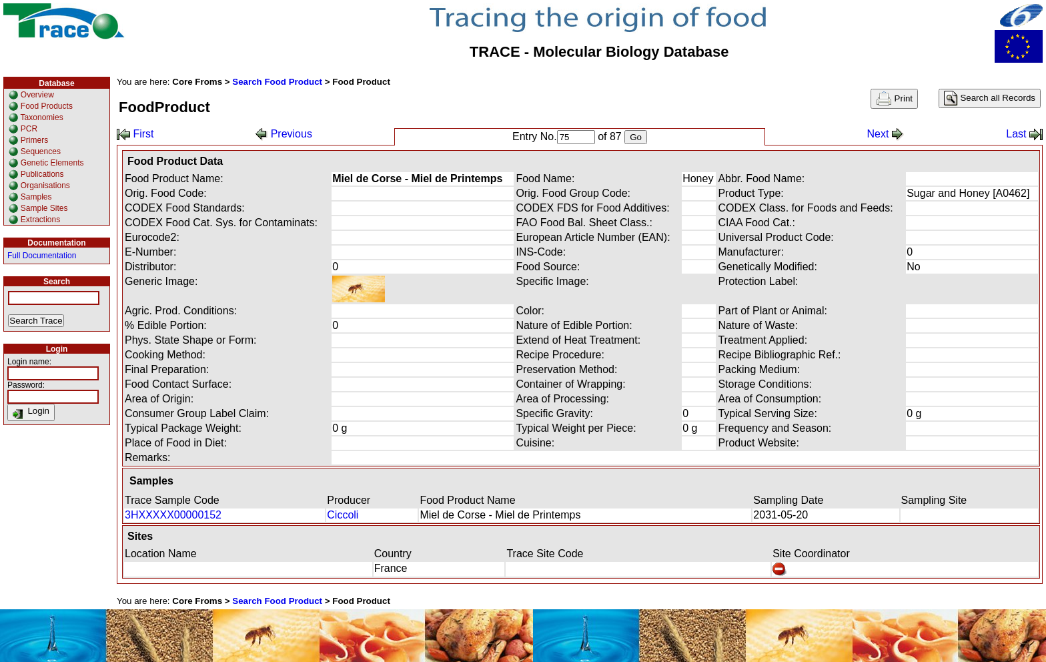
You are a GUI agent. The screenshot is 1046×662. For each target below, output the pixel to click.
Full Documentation (41, 255)
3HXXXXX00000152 (173, 515)
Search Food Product (277, 82)
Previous (283, 133)
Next (885, 133)
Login (31, 412)
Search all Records (989, 98)
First (135, 133)
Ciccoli (342, 515)
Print (894, 99)
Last (1024, 133)
